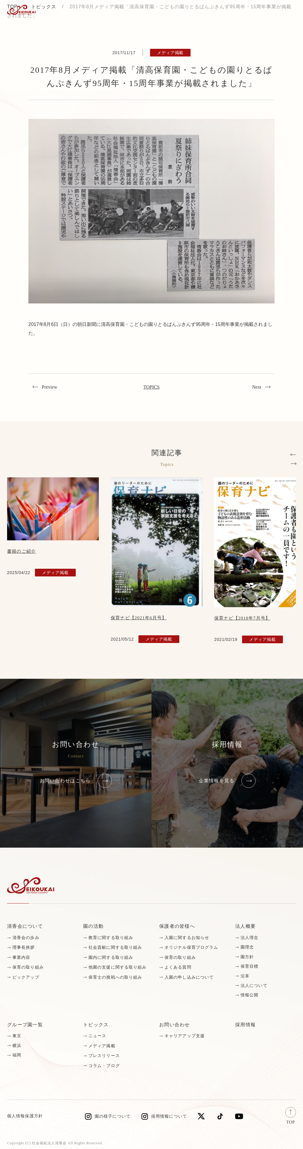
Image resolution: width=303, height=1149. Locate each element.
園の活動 (93, 926)
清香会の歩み (25, 937)
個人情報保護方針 (25, 1116)
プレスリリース (104, 1055)
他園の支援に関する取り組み (117, 967)
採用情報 (245, 1024)
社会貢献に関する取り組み (115, 947)
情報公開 (249, 995)
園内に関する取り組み (110, 957)
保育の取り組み (28, 967)
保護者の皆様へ (177, 926)
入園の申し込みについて (189, 977)
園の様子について (112, 1116)
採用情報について (169, 1116)
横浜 (16, 1045)
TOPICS (152, 387)
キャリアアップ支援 (185, 1036)
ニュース (97, 1036)
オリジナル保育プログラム (191, 947)
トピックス (96, 1024)
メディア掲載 (101, 1046)
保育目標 (249, 966)
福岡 (16, 1055)
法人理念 (249, 937)
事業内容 (21, 957)
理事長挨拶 (23, 947)
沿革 (245, 976)
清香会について (25, 926)
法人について (254, 985)
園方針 (247, 957)
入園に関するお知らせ (187, 937)
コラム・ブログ (104, 1066)
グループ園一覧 (25, 1024)
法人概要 (245, 926)
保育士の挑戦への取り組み (115, 977)
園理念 (247, 947)
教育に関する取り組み (110, 937)
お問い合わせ (174, 1024)
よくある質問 (178, 967)
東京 (16, 1036)
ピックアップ (25, 977)
